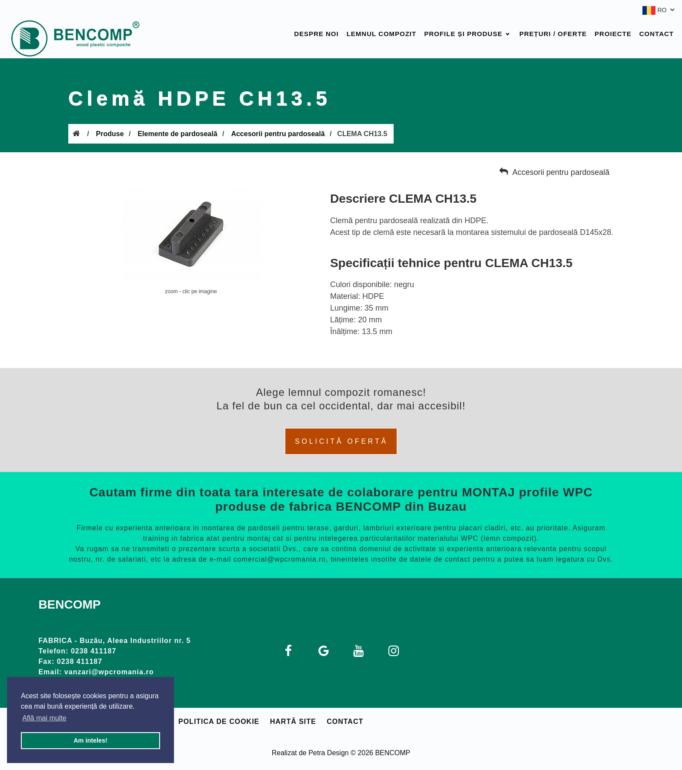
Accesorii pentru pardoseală (277, 133)
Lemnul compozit (382, 33)
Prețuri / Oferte (553, 33)
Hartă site (293, 721)
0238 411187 (93, 651)
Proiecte (613, 33)
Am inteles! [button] (90, 740)
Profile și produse (463, 33)
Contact (656, 33)
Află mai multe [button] (44, 718)
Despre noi (316, 33)
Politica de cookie (218, 721)
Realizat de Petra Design (310, 753)
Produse (110, 133)
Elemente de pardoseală (177, 133)
